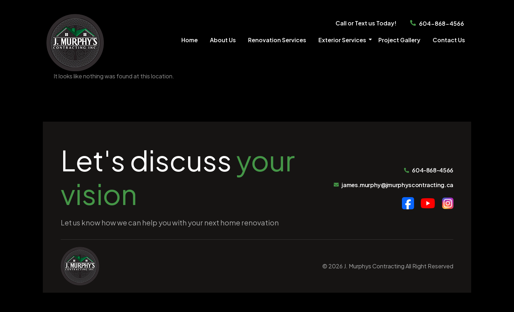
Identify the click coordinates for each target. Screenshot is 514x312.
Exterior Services (343, 40)
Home (189, 40)
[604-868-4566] (413, 23)
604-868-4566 (441, 23)
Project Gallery (399, 40)
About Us (223, 40)
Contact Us (449, 40)
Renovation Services (277, 40)
